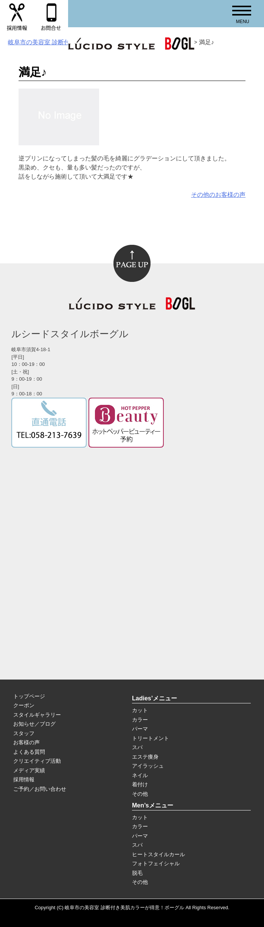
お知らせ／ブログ (34, 724)
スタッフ (23, 733)
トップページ (29, 696)
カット (140, 710)
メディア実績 (29, 770)
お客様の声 (26, 742)
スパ (137, 747)
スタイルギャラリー (37, 715)
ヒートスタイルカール (158, 854)
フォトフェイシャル (156, 863)
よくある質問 (29, 752)
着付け (140, 784)
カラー (140, 720)
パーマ (140, 729)
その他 (140, 794)
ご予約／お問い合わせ (39, 789)
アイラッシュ (148, 766)
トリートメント (150, 738)
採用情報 (23, 779)
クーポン (23, 705)
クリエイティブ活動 (37, 761)
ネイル (140, 775)
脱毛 (137, 873)
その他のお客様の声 (218, 194)
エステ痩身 (145, 757)
